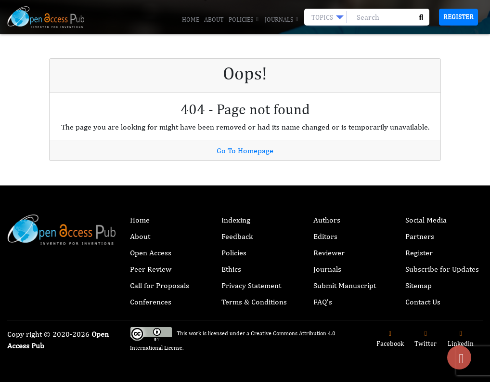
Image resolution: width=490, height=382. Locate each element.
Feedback (237, 236)
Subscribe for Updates (442, 269)
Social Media (426, 219)
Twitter (425, 338)
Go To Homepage (245, 150)
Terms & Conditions (254, 301)
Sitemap (418, 285)
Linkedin (461, 338)
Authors (326, 219)
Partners (419, 236)
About (214, 19)
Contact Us (422, 301)
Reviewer (329, 252)
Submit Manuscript (344, 285)
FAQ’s (322, 301)
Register (458, 17)
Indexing (235, 219)
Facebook (390, 338)
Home (190, 19)
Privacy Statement (251, 285)
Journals (282, 20)
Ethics (231, 269)
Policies (244, 20)
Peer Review (150, 269)
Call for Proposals (159, 285)
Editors (325, 236)
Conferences (150, 301)
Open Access (150, 252)
